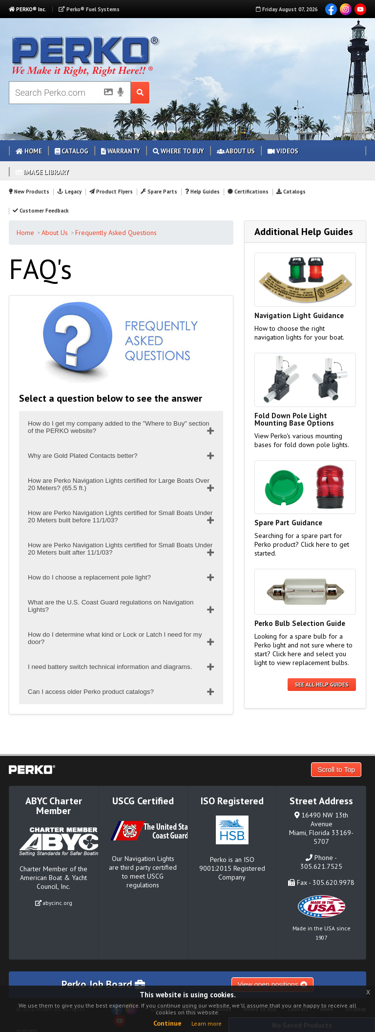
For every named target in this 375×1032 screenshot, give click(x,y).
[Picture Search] (105, 94)
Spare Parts (159, 191)
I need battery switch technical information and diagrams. (110, 666)
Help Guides (202, 191)
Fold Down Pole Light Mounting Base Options (294, 419)
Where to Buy (178, 151)
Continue (167, 1023)
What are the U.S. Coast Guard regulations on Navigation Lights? (110, 606)
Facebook (331, 9)
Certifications (248, 191)
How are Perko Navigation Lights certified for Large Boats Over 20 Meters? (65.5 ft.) (118, 484)
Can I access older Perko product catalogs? (91, 691)
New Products (29, 191)
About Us (236, 151)
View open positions (272, 985)
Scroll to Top (336, 770)
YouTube (360, 9)
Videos (283, 151)
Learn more (206, 1023)
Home (29, 151)
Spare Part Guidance (288, 522)
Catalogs (291, 191)
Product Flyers (111, 191)
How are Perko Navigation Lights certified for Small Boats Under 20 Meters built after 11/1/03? (120, 548)
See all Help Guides (322, 684)
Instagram (346, 9)
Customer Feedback (40, 210)
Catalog (71, 151)
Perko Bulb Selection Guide (299, 623)
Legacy (69, 191)
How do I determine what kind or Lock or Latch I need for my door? (115, 638)
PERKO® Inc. (27, 9)
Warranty (120, 151)
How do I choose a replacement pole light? (89, 577)
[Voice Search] (120, 93)
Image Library (42, 172)
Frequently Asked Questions (116, 232)
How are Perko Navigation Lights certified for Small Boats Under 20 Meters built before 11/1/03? (120, 516)
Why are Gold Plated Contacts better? (82, 455)
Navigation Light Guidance (299, 315)
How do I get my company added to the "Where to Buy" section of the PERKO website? (118, 427)
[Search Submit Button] (140, 92)
